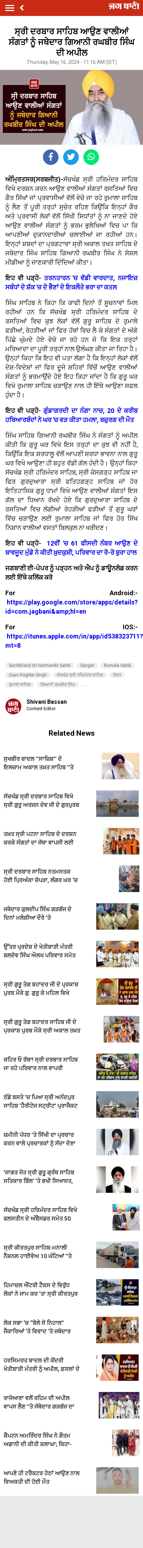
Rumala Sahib (117, 665)
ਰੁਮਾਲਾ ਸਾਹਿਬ (20, 684)
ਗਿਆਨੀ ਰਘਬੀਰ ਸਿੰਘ (57, 684)
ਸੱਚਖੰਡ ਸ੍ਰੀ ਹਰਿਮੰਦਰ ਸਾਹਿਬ (80, 675)
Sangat (87, 665)
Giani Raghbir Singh (28, 675)
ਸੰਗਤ (117, 675)
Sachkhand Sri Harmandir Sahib (39, 665)
